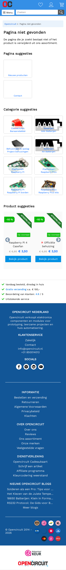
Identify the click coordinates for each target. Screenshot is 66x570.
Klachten (30, 415)
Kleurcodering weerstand (30, 475)
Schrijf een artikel (30, 466)
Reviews (30, 434)
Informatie (30, 392)
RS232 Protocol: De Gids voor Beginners (30, 503)
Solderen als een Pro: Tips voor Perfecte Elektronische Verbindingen (30, 489)
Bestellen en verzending (30, 397)
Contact (30, 344)
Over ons (30, 429)
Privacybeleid (30, 411)
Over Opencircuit (30, 424)
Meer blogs (30, 507)
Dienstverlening (30, 456)
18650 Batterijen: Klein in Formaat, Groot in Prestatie (30, 498)
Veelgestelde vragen (30, 448)
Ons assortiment (30, 438)
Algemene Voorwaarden (30, 406)
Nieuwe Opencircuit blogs (30, 484)
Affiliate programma (30, 471)
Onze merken (30, 443)
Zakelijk (30, 340)
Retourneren (30, 402)
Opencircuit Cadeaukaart (30, 461)
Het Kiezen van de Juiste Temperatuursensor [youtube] (30, 493)
